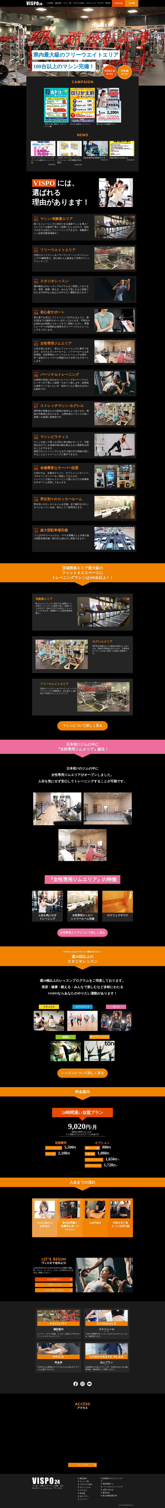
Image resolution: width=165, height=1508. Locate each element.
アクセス (100, 3)
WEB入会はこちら (110, 72)
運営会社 (106, 1493)
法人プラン (84, 1496)
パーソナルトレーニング (113, 1487)
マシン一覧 (67, 3)
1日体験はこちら (125, 72)
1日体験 (132, 3)
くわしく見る (82, 1465)
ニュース (83, 1499)
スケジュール (91, 3)
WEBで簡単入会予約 (54, 1290)
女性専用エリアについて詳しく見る (82, 932)
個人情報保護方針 (110, 1496)
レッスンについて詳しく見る (82, 1073)
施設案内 (58, 3)
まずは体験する (54, 1279)
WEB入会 (118, 3)
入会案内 (50, 3)
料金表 (107, 3)
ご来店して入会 (54, 1285)
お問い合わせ (108, 1490)
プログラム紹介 (78, 3)
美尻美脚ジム (108, 1484)
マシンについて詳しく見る (82, 725)
